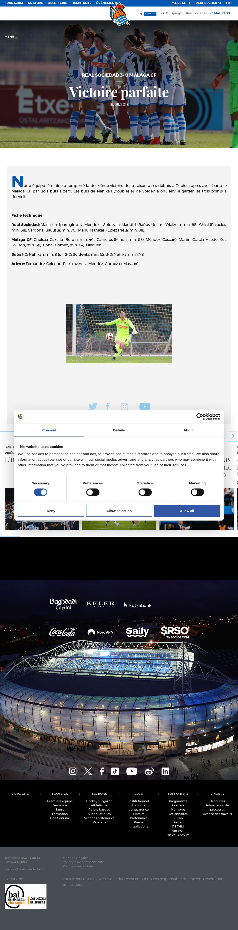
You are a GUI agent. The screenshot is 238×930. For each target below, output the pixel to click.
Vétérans (99, 822)
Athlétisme (99, 805)
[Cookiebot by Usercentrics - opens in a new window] (199, 416)
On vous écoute (178, 835)
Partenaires (138, 818)
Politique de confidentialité (83, 862)
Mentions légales (75, 858)
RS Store (35, 3)
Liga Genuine (60, 818)
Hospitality (82, 3)
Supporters (178, 793)
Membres (178, 809)
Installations (138, 826)
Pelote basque (99, 809)
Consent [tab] (49, 430)
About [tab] (189, 430)
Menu (11, 37)
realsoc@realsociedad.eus (24, 869)
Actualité (20, 793)
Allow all (187, 511)
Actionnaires (178, 814)
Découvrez (217, 801)
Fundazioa (14, 3)
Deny (51, 511)
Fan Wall (178, 830)
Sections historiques (99, 818)
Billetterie (57, 3)
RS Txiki (178, 826)
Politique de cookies (78, 866)
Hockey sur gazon (99, 801)
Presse (139, 822)
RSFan (178, 818)
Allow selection (119, 511)
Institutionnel (139, 801)
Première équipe (60, 801)
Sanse (59, 809)
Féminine (60, 805)
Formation (60, 814)
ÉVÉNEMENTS (107, 3)
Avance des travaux (217, 814)
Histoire (139, 814)
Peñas (178, 822)
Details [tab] (119, 430)
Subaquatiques (99, 814)
